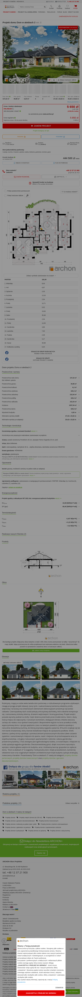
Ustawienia (59, 987)
